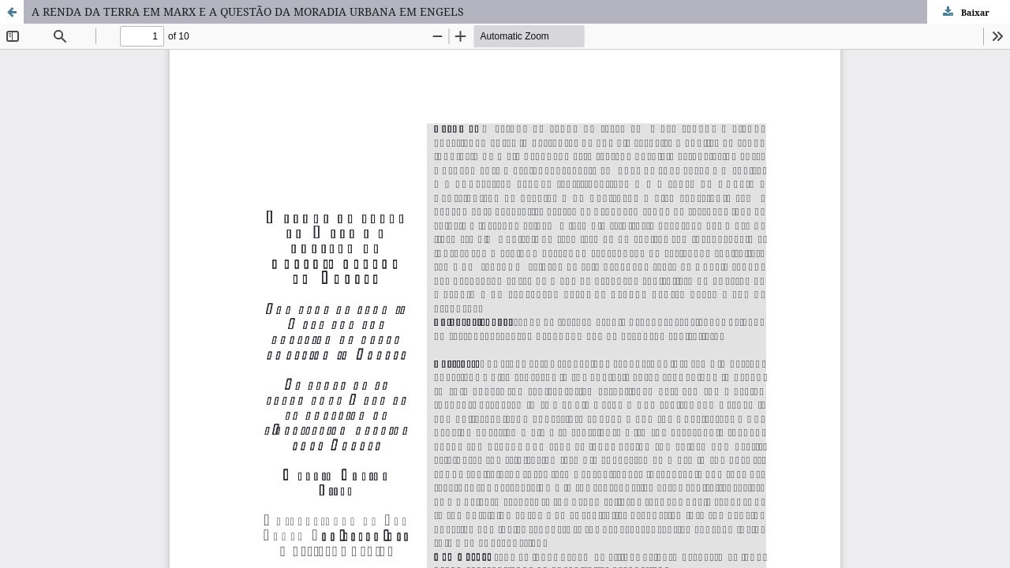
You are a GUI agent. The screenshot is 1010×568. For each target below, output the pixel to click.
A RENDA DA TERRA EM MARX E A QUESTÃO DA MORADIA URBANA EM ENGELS (248, 11)
